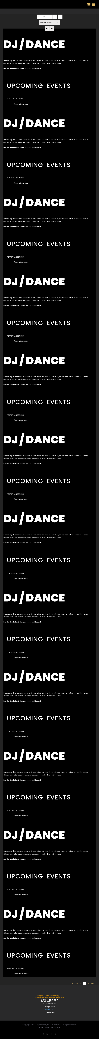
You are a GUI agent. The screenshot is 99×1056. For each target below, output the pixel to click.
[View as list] (52, 28)
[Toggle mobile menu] (94, 4)
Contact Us (49, 1009)
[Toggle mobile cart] (88, 4)
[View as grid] (47, 28)
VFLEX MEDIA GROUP (54, 1025)
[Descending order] (60, 17)
